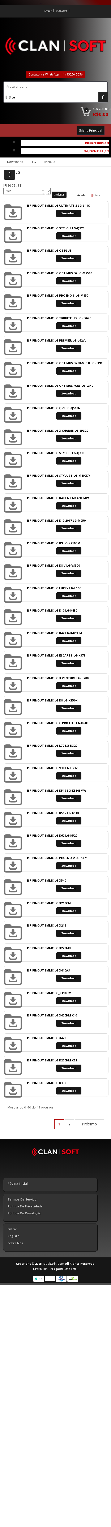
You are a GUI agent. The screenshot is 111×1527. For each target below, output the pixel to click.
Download (69, 213)
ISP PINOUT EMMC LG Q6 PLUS (49, 250)
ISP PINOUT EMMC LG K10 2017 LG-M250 (56, 520)
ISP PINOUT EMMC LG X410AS (48, 970)
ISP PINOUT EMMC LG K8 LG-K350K (52, 700)
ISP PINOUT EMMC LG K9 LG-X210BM (53, 543)
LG (33, 162)
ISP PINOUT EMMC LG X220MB (49, 948)
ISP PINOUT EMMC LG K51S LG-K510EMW (56, 790)
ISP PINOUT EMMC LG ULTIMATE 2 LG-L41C (58, 205)
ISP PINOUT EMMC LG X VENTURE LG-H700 (58, 678)
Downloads (15, 162)
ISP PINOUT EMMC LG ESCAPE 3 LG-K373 (56, 655)
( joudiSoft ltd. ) (66, 1269)
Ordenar (59, 194)
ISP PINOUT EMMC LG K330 (46, 1083)
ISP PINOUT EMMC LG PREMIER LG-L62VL (56, 340)
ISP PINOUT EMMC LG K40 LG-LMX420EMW (58, 498)
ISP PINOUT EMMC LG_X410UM (49, 993)
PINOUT (50, 162)
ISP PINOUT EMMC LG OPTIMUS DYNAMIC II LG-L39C (65, 363)
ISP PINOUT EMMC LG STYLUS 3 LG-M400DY (58, 475)
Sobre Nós (15, 1243)
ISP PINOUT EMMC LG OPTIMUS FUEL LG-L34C (60, 386)
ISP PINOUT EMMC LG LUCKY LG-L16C (54, 588)
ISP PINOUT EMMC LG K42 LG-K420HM (54, 633)
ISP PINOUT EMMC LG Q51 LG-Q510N (53, 408)
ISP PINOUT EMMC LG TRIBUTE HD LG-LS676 (59, 318)
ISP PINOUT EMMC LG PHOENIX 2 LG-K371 (57, 858)
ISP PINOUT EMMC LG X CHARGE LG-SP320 (57, 431)
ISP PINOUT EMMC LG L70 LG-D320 (52, 746)
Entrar (47, 10)
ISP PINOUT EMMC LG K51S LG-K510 (53, 813)
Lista (95, 195)
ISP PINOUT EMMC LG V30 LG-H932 (52, 768)
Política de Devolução (24, 1213)
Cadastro (61, 10)
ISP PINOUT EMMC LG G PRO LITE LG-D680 (57, 723)
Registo (14, 1236)
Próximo (89, 1123)
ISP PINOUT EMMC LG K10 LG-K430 (52, 610)
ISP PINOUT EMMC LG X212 (46, 925)
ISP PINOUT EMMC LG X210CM (49, 903)
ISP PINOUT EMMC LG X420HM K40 (52, 1015)
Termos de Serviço (22, 1199)
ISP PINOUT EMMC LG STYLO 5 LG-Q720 (55, 228)
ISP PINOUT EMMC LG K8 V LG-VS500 (53, 565)
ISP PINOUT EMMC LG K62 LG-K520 (52, 835)
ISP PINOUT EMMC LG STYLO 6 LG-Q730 (55, 453)
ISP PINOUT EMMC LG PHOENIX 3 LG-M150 (57, 295)
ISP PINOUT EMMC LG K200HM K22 (52, 1060)
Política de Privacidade (25, 1206)
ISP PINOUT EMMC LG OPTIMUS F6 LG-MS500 (59, 273)
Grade (80, 195)
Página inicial (18, 1183)
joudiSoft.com (53, 1264)
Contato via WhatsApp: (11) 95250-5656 (56, 74)
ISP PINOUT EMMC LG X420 (46, 1038)
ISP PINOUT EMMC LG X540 (46, 880)
